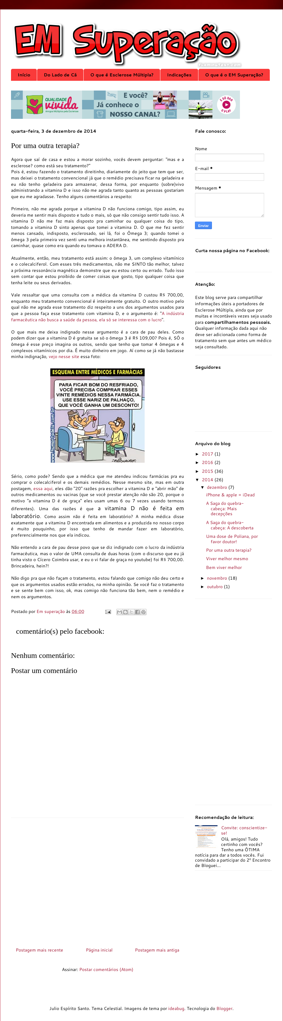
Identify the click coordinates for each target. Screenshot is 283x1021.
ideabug (176, 1008)
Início (24, 75)
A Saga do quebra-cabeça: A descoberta (229, 525)
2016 (208, 462)
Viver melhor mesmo (227, 558)
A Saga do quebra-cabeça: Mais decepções (225, 508)
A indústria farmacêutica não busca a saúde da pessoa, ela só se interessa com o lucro (97, 316)
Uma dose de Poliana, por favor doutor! (232, 539)
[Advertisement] (97, 880)
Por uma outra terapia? (229, 550)
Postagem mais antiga (157, 950)
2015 (208, 471)
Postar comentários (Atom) (106, 969)
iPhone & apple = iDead (230, 495)
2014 (208, 480)
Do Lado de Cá (60, 75)
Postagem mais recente (39, 950)
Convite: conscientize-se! (244, 830)
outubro (215, 586)
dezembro (217, 487)
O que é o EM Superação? (234, 75)
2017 (208, 454)
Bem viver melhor (224, 567)
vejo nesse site (64, 356)
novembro (217, 578)
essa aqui (42, 488)
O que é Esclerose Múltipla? (121, 75)
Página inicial (99, 950)
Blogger (224, 1008)
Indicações (179, 75)
